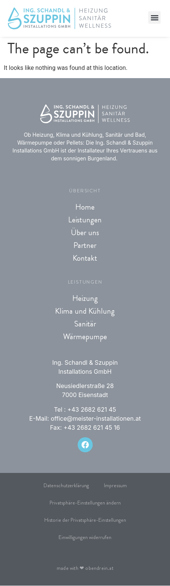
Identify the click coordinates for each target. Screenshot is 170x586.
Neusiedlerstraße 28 (85, 386)
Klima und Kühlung (85, 311)
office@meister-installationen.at (96, 418)
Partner (85, 245)
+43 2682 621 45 (92, 409)
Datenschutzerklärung (66, 485)
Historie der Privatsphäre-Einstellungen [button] (85, 520)
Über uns (85, 232)
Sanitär (85, 323)
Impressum (115, 485)
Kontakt (85, 258)
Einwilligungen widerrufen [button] (85, 537)
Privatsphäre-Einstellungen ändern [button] (85, 503)
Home (85, 207)
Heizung (85, 298)
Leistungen (85, 219)
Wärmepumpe (85, 336)
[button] (154, 17)
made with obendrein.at (85, 568)
